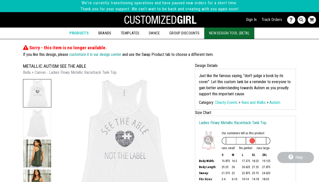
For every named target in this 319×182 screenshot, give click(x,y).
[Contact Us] (292, 20)
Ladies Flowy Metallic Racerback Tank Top (232, 122)
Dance (154, 33)
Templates (130, 33)
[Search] (303, 20)
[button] (37, 93)
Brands (104, 33)
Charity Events (226, 102)
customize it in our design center (95, 54)
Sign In (251, 19)
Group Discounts (184, 33)
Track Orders (272, 19)
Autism (274, 102)
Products (79, 33)
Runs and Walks (253, 102)
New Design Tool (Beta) (229, 33)
